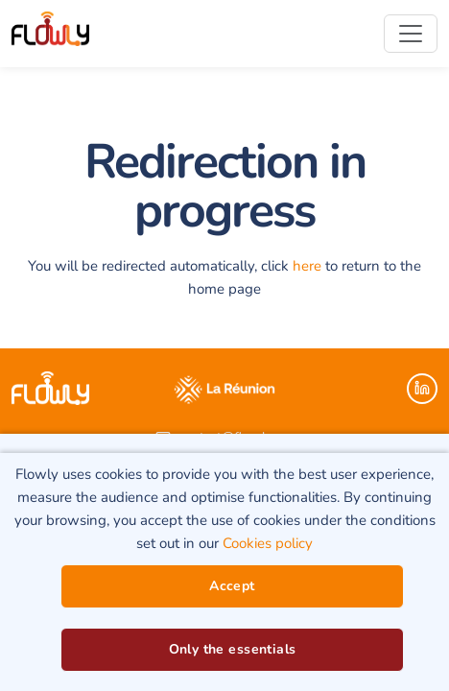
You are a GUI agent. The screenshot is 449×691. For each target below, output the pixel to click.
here (307, 265)
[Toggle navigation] (410, 33)
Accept (232, 586)
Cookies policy (268, 543)
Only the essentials (232, 649)
